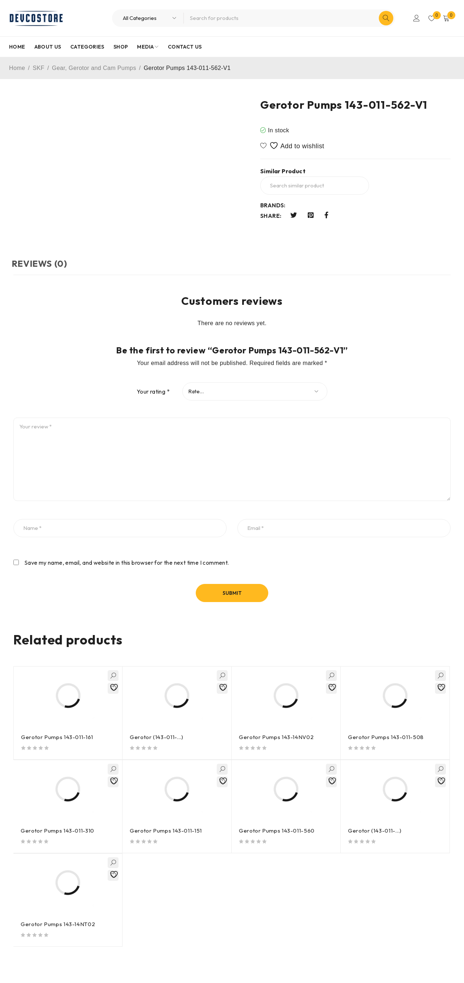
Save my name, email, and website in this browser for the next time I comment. (126, 562)
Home (17, 68)
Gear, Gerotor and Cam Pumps (94, 68)
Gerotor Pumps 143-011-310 (58, 830)
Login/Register (414, 18)
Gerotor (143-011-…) (157, 737)
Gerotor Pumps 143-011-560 (277, 830)
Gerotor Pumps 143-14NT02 (58, 924)
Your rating (153, 391)
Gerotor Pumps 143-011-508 (386, 737)
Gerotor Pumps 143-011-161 (57, 737)
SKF (38, 68)
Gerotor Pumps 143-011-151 (166, 830)
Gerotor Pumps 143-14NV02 (277, 737)
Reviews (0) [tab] (41, 263)
